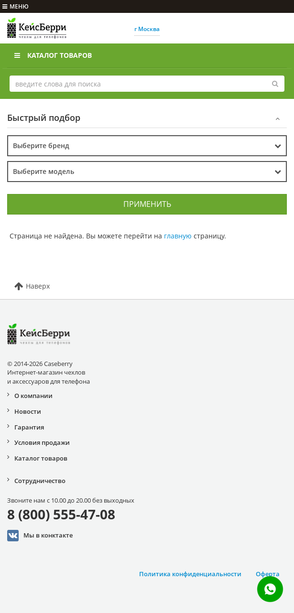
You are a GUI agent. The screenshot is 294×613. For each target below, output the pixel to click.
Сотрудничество (39, 480)
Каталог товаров (53, 55)
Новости (27, 411)
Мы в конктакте (40, 535)
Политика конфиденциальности (190, 574)
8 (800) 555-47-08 (61, 514)
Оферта (268, 574)
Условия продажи (42, 442)
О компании (33, 395)
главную (178, 235)
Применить (147, 204)
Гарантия (29, 427)
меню (15, 6)
